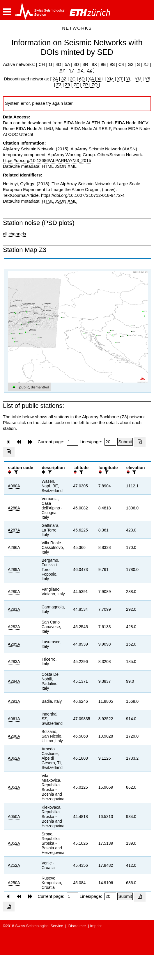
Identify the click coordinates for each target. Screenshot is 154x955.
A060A (14, 486)
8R (85, 64)
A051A (14, 787)
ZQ (94, 84)
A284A (14, 681)
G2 (130, 64)
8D (76, 64)
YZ (80, 70)
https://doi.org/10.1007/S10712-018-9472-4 (83, 195)
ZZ (89, 70)
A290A (14, 736)
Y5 (147, 78)
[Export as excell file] (140, 442)
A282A (14, 626)
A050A (14, 816)
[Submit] (125, 442)
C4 (121, 64)
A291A (14, 701)
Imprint (96, 926)
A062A (14, 758)
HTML (47, 166)
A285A (14, 644)
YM (138, 78)
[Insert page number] (72, 442)
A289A (14, 569)
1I (50, 64)
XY (62, 70)
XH (99, 78)
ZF (75, 84)
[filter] (15, 472)
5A (67, 64)
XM (110, 78)
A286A (14, 547)
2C (72, 78)
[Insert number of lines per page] (110, 442)
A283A (14, 661)
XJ (146, 64)
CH (42, 64)
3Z (64, 78)
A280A (14, 591)
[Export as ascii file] (9, 452)
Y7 (71, 70)
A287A (14, 530)
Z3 (58, 84)
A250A (14, 882)
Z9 (67, 84)
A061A (14, 718)
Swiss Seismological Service (39, 926)
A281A (14, 609)
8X (94, 64)
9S (112, 64)
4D (58, 64)
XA (91, 78)
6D (82, 78)
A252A (14, 865)
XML (72, 166)
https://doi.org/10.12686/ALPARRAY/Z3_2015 (47, 160)
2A (55, 78)
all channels (14, 233)
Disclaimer (77, 926)
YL (128, 78)
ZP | (85, 84)
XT (120, 78)
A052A (14, 843)
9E (103, 64)
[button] (7, 11)
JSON (60, 166)
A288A (14, 508)
